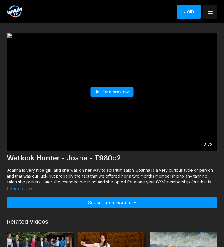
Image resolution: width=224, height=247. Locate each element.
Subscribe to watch (113, 202)
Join (189, 11)
